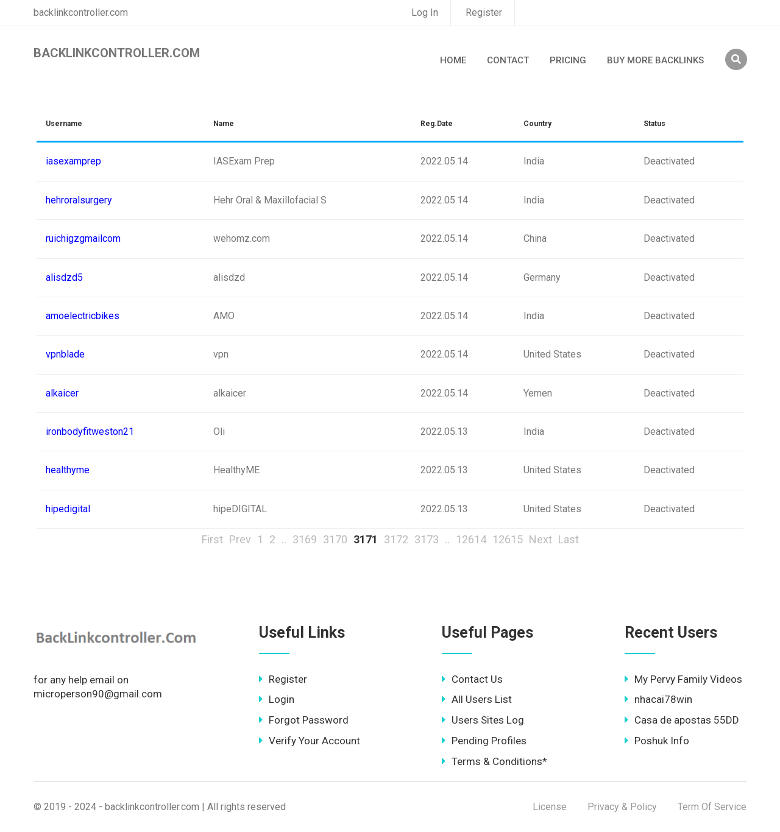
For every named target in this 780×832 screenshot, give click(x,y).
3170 (335, 539)
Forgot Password (304, 720)
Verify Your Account (309, 741)
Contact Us (472, 679)
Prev (240, 539)
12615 (507, 539)
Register (484, 12)
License (550, 807)
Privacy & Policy (622, 807)
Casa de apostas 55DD (682, 720)
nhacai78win (658, 699)
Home (453, 60)
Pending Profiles (484, 741)
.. (284, 539)
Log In (424, 12)
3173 (426, 539)
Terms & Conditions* (494, 761)
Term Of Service (712, 807)
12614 (471, 539)
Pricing (568, 60)
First (212, 539)
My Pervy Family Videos (683, 679)
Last (568, 539)
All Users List (477, 699)
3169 (304, 539)
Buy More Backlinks (655, 60)
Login (276, 699)
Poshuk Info (657, 741)
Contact (508, 60)
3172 (396, 539)
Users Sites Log (483, 720)
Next (540, 539)
